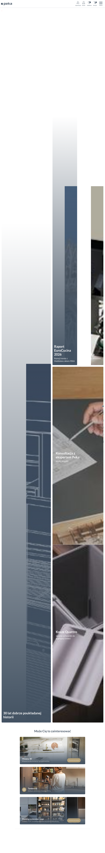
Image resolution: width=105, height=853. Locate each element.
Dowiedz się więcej (74, 760)
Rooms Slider (103, 406)
